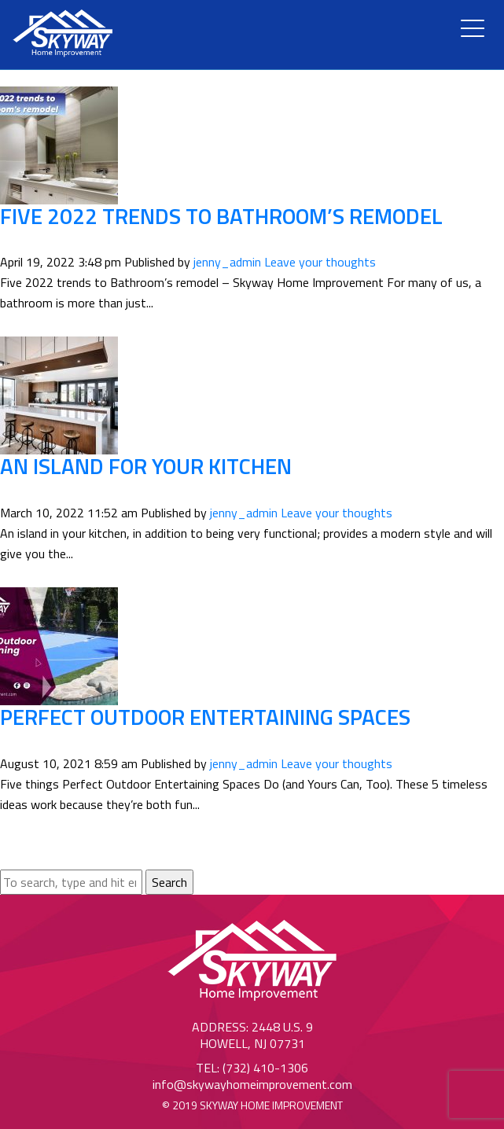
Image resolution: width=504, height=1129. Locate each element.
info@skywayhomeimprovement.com (252, 1084)
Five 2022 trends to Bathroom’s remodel (221, 216)
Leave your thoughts (320, 261)
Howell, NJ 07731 (252, 1043)
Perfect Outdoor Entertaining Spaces (205, 717)
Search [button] (169, 882)
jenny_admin (227, 261)
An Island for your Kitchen (146, 466)
